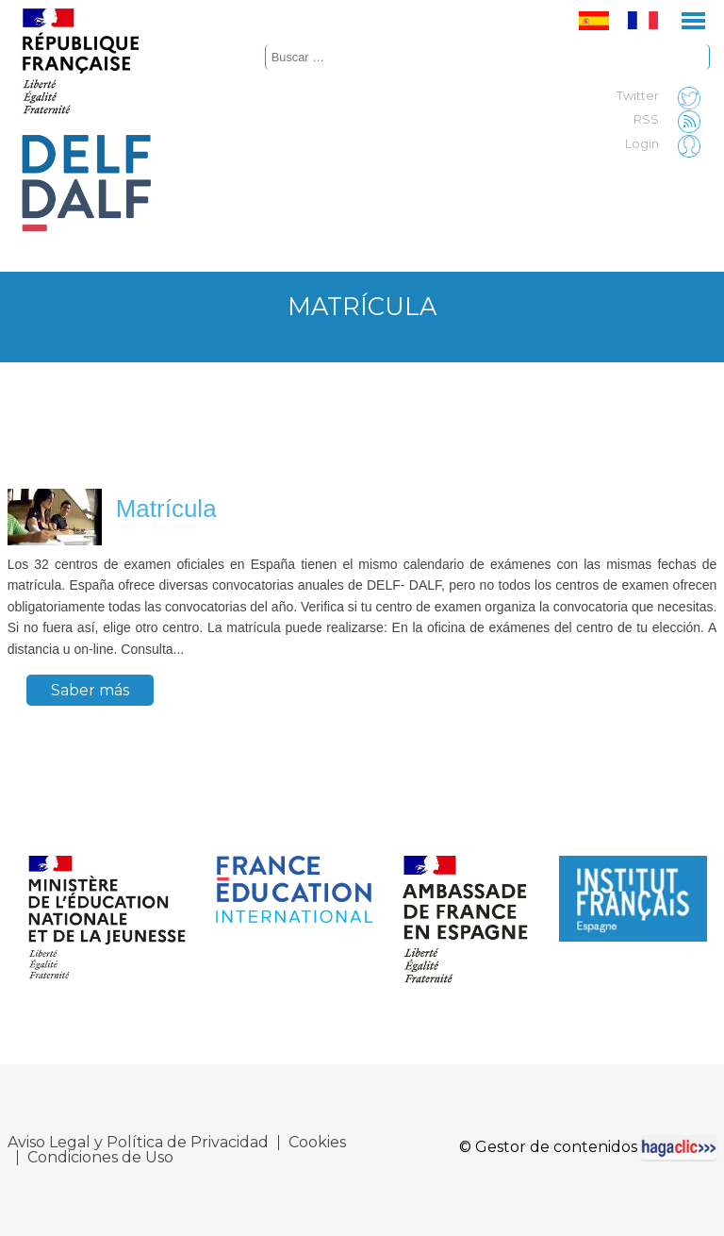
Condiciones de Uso (100, 1157)
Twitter (663, 96)
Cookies (317, 1142)
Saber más (90, 690)
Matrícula (166, 508)
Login (667, 144)
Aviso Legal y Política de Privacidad (138, 1142)
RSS (672, 119)
